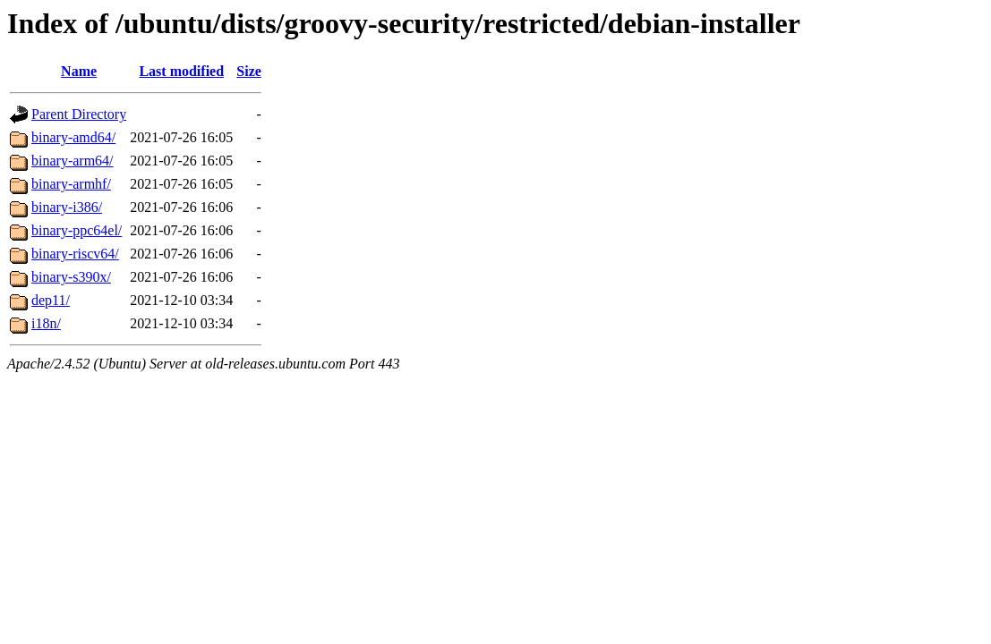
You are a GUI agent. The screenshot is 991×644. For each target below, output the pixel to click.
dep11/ (50, 300)
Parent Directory (78, 114)
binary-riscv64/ (75, 253)
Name (79, 71)
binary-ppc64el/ (76, 230)
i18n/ (46, 323)
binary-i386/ (66, 207)
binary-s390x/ (71, 276)
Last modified (181, 71)
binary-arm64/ (72, 160)
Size (248, 71)
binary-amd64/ (73, 137)
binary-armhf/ (71, 183)
